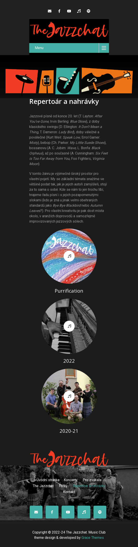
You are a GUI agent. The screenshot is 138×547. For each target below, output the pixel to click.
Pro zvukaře (92, 479)
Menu (39, 48)
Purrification (69, 290)
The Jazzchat (43, 485)
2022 (69, 360)
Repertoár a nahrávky (89, 485)
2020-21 (69, 430)
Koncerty (71, 479)
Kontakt (69, 491)
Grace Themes (93, 538)
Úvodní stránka (48, 479)
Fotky (63, 485)
